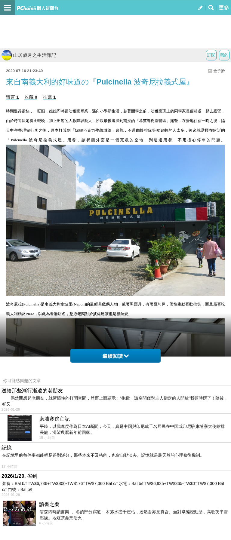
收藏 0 (30, 97)
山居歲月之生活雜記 (29, 55)
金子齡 (219, 71)
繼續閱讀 (116, 356)
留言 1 (12, 97)
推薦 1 (49, 97)
